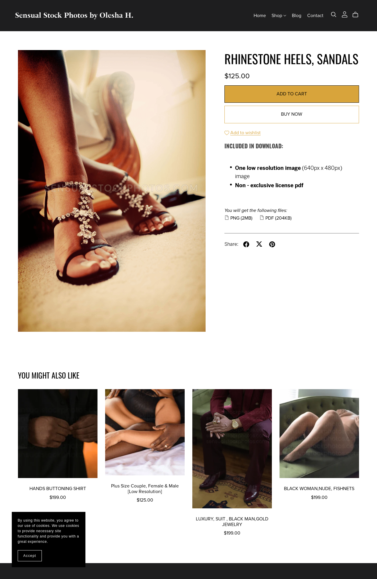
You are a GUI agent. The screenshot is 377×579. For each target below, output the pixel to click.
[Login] (344, 14)
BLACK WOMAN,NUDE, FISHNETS (319, 489)
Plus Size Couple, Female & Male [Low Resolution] (145, 489)
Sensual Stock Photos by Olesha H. (74, 15)
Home (260, 15)
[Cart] (358, 15)
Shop (279, 15)
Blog (296, 15)
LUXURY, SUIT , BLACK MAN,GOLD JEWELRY (232, 521)
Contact (315, 15)
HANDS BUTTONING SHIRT (57, 489)
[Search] (333, 14)
